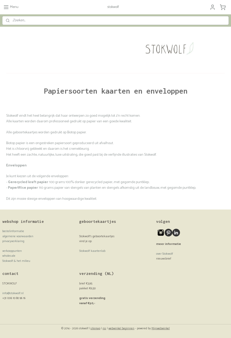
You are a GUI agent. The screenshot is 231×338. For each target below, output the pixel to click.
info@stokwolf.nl (13, 293)
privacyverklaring (13, 241)
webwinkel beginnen (121, 328)
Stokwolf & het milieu (16, 261)
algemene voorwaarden (17, 236)
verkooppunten (12, 250)
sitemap (95, 328)
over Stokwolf (164, 253)
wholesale (8, 255)
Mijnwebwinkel (161, 328)
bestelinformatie (13, 231)
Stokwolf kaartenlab (92, 250)
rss (104, 328)
